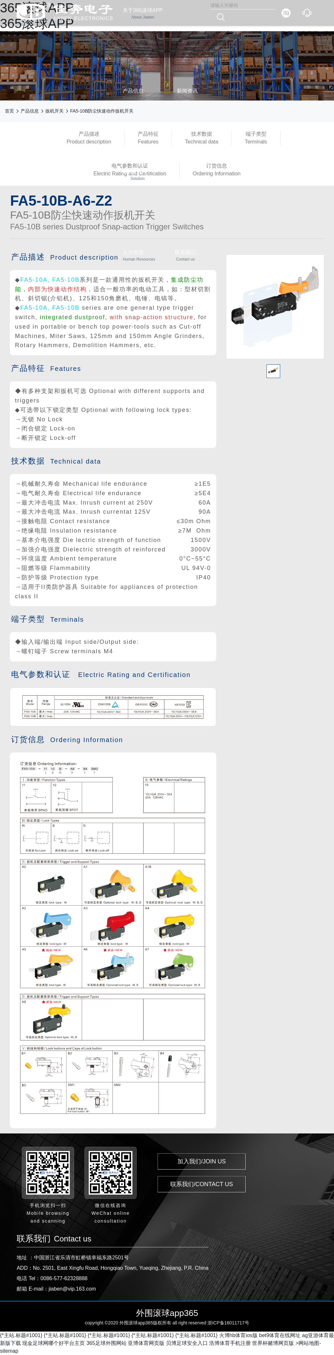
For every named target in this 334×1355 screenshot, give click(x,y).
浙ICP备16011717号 (228, 1322)
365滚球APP (137, 175)
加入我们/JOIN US (201, 1161)
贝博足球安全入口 (187, 1343)
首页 (9, 111)
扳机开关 (54, 111)
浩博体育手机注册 (230, 1343)
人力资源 (139, 256)
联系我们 (185, 256)
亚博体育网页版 (146, 1343)
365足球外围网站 (106, 1343)
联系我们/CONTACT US (201, 1184)
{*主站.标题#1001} (21, 1335)
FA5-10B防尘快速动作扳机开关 (101, 111)
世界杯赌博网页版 (273, 1343)
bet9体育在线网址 (279, 1335)
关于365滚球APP (143, 13)
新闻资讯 (187, 94)
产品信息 (140, 94)
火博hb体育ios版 (238, 1335)
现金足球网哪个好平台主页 (53, 1343)
